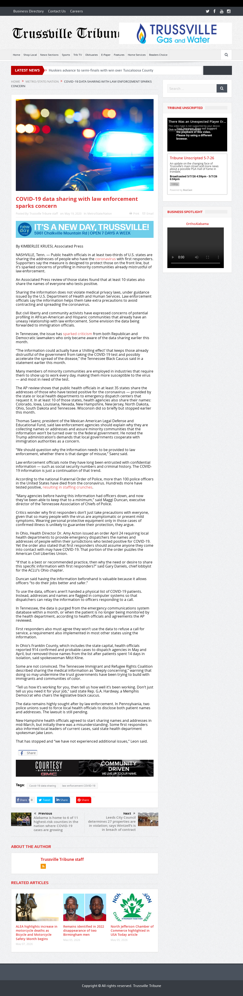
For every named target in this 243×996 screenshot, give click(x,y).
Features (119, 54)
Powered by (181, 190)
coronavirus (106, 258)
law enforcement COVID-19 (78, 785)
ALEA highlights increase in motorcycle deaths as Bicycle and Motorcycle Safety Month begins (36, 932)
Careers (76, 11)
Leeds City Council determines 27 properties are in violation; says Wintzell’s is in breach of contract (112, 823)
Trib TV (77, 54)
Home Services (137, 54)
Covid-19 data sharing (42, 785)
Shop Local (30, 54)
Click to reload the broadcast (184, 129)
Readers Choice (158, 54)
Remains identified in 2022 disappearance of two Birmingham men (83, 930)
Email (148, 213)
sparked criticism (77, 333)
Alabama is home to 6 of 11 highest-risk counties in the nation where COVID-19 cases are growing (56, 823)
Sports (66, 54)
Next (129, 813)
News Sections (49, 54)
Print (134, 213)
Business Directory (28, 11)
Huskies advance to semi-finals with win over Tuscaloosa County (101, 70)
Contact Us (57, 11)
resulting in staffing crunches (67, 487)
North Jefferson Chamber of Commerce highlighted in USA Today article (132, 930)
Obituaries (91, 54)
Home (16, 54)
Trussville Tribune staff (44, 213)
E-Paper (105, 54)
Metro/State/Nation (99, 213)
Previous (43, 813)
